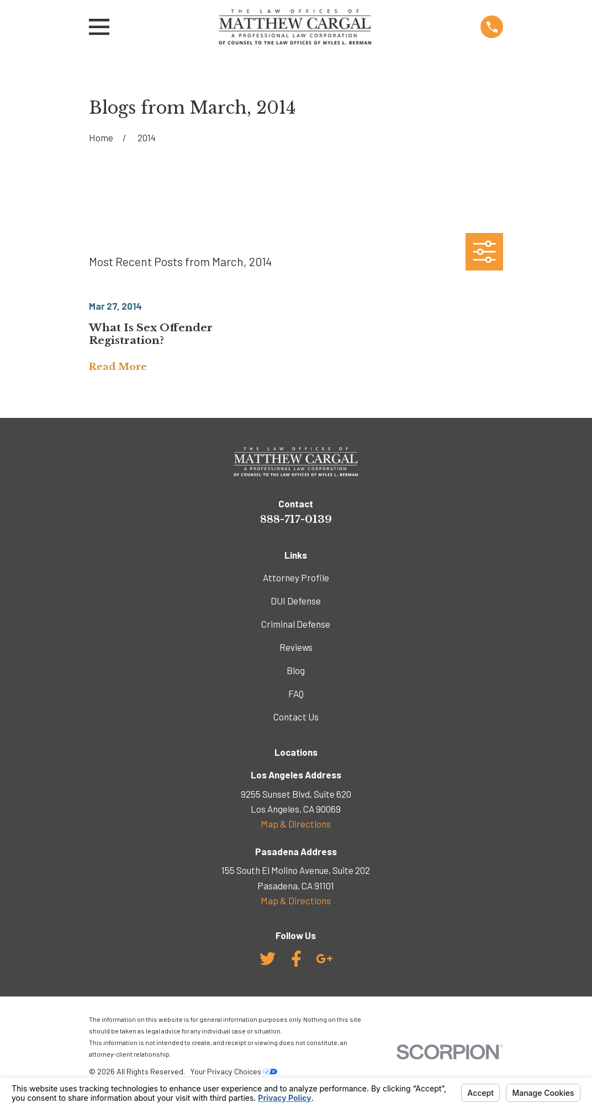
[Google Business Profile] (324, 959)
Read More (118, 367)
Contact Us (296, 716)
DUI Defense (296, 600)
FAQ (296, 693)
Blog (296, 670)
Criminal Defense (295, 623)
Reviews (296, 647)
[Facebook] (296, 959)
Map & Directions (296, 823)
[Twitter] (268, 959)
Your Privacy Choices (233, 1071)
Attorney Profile (296, 577)
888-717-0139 (296, 519)
